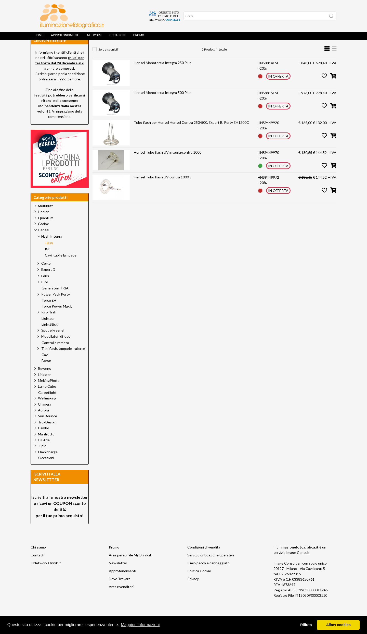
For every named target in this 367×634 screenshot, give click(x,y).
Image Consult (298, 564)
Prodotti (120, 50)
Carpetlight (47, 404)
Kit (47, 261)
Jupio (42, 457)
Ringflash (48, 323)
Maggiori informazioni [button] (140, 625)
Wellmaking (47, 409)
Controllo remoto (55, 354)
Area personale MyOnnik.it (130, 566)
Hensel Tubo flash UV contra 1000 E (163, 188)
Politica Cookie (199, 582)
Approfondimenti (65, 37)
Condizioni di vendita (203, 558)
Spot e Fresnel (52, 341)
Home (38, 37)
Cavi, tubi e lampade (60, 267)
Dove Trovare (119, 590)
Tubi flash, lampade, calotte (63, 360)
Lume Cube (47, 398)
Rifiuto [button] (306, 625)
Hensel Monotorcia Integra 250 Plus (162, 74)
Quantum (45, 229)
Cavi (45, 366)
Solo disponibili (108, 61)
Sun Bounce (47, 427)
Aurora (43, 421)
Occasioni (117, 37)
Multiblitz (45, 217)
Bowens (44, 380)
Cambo (43, 439)
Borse (46, 372)
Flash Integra (171, 50)
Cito (44, 293)
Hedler (43, 223)
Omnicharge (48, 463)
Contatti (37, 566)
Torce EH (49, 312)
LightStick (50, 336)
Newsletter (118, 574)
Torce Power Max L (57, 318)
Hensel (144, 50)
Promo (138, 37)
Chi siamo (38, 558)
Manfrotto (46, 445)
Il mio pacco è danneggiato (208, 574)
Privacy (193, 590)
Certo (46, 275)
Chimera (44, 415)
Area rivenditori (121, 598)
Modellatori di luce (55, 348)
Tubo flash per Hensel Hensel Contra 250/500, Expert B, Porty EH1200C (191, 134)
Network (94, 37)
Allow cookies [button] (338, 625)
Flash (197, 50)
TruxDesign (47, 433)
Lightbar (48, 330)
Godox (43, 235)
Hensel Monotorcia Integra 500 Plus (162, 104)
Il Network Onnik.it (46, 574)
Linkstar (44, 386)
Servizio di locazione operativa (210, 566)
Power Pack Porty (55, 305)
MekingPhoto (49, 392)
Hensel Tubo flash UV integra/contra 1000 (167, 164)
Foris (45, 287)
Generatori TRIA (55, 300)
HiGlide (44, 451)
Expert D (48, 281)
